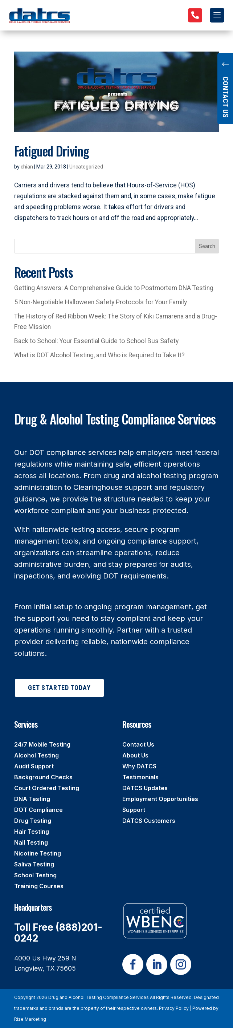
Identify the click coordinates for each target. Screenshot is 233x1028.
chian (27, 167)
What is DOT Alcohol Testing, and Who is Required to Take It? (99, 355)
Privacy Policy (174, 1008)
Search (207, 246)
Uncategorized (86, 167)
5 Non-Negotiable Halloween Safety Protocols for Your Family (100, 302)
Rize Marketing (30, 1019)
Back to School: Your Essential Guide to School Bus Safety (96, 341)
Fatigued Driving (51, 150)
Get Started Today (59, 687)
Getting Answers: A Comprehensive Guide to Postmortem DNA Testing (113, 288)
